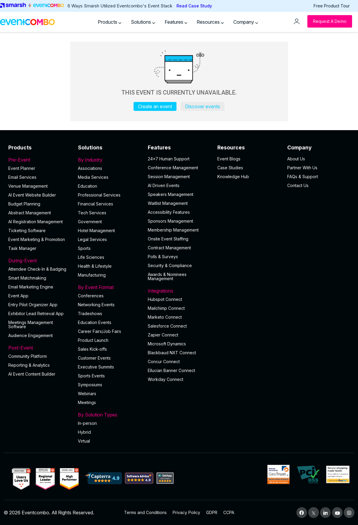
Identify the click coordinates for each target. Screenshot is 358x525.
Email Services (22, 177)
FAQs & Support (302, 176)
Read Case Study (194, 5)
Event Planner (21, 168)
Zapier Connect (163, 334)
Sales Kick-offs (92, 349)
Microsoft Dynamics (167, 343)
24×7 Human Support (169, 158)
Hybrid (84, 432)
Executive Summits (96, 366)
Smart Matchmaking (27, 277)
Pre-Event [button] (39, 160)
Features (176, 22)
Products (109, 22)
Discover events (202, 106)
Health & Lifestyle (95, 266)
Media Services (93, 177)
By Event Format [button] (109, 287)
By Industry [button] (109, 160)
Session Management (169, 176)
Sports (84, 248)
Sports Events (91, 375)
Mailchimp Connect (166, 308)
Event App (18, 295)
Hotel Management (96, 230)
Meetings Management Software (30, 324)
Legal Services (92, 239)
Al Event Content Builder (31, 373)
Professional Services (99, 194)
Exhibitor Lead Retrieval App (36, 313)
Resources (210, 22)
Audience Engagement (30, 335)
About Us (296, 158)
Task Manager (22, 248)
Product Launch (93, 340)
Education (87, 186)
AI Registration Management (35, 221)
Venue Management (28, 186)
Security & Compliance (170, 265)
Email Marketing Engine (30, 286)
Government (90, 221)
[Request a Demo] (329, 21)
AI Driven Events (163, 185)
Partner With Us (302, 167)
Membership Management (173, 229)
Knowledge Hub (233, 176)
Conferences (91, 295)
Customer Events (94, 357)
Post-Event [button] (39, 348)
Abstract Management (29, 212)
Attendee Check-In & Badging (37, 269)
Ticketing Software (27, 230)
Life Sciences (91, 257)
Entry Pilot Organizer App (32, 304)
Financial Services (95, 203)
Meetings (87, 402)
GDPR (211, 512)
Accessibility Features (169, 212)
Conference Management (173, 167)
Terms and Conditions (145, 512)
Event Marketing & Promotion (36, 239)
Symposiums (90, 384)
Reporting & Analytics (29, 365)
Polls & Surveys (163, 256)
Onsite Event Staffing (168, 238)
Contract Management (169, 247)
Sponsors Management (170, 221)
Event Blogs (228, 158)
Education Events (94, 322)
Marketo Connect (165, 317)
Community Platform (27, 356)
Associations (90, 168)
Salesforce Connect (167, 325)
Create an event (155, 106)
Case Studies (230, 167)
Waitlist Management (168, 203)
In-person (87, 423)
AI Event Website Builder (32, 194)
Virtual (84, 440)
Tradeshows (90, 313)
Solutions (143, 22)
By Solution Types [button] (109, 415)
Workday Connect (165, 379)
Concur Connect (164, 361)
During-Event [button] (39, 261)
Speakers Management (170, 194)
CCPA (228, 512)
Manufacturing (92, 274)
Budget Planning (24, 203)
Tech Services (92, 212)
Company (245, 22)
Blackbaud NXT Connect (172, 352)
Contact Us (298, 185)
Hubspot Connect (165, 299)
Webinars (87, 393)
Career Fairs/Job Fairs (99, 331)
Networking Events (96, 304)
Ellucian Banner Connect (171, 370)
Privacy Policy (186, 512)
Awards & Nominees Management (167, 276)
